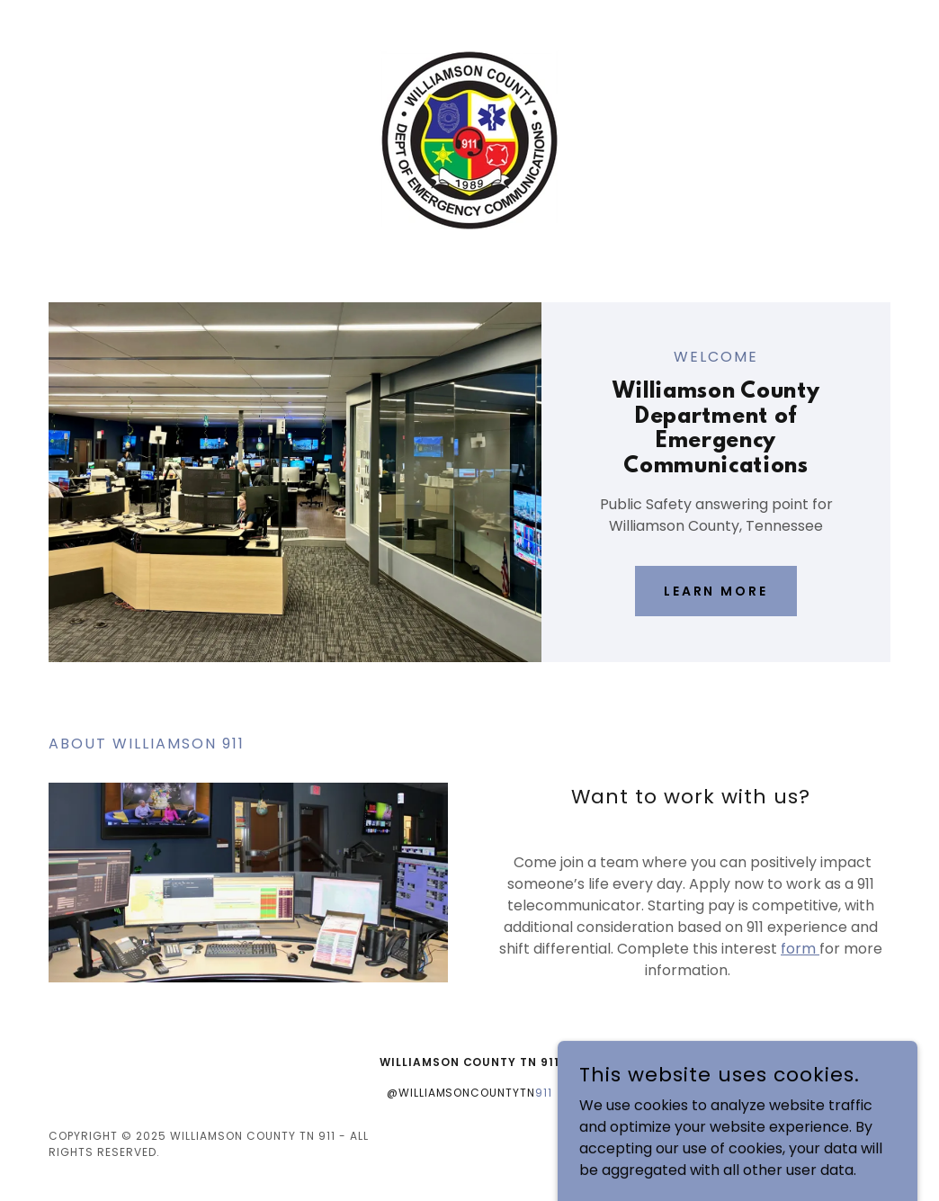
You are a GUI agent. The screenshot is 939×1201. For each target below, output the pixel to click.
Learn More (716, 591)
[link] (469, 139)
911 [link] (543, 1092)
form (800, 948)
